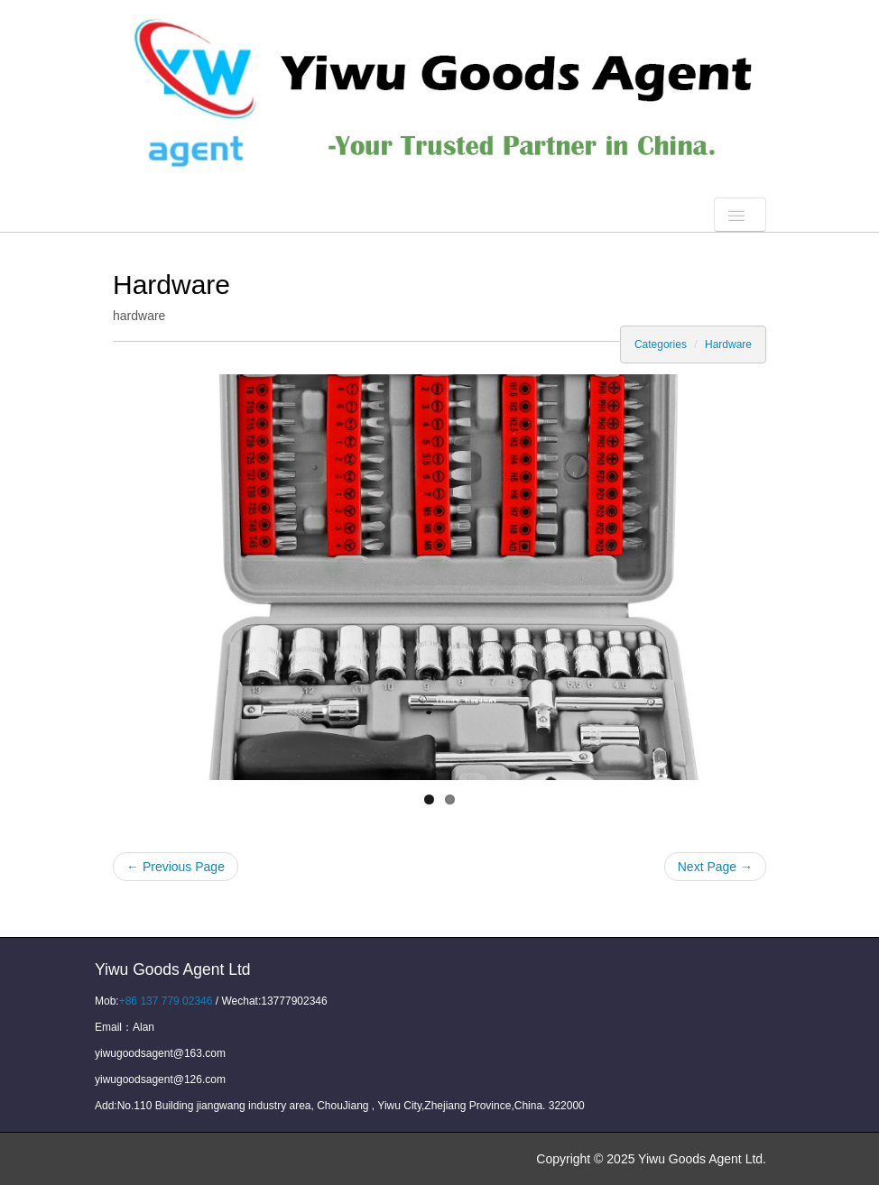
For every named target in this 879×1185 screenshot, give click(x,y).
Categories (660, 344)
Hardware (728, 344)
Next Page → (715, 866)
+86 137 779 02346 (166, 1001)
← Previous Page (175, 866)
